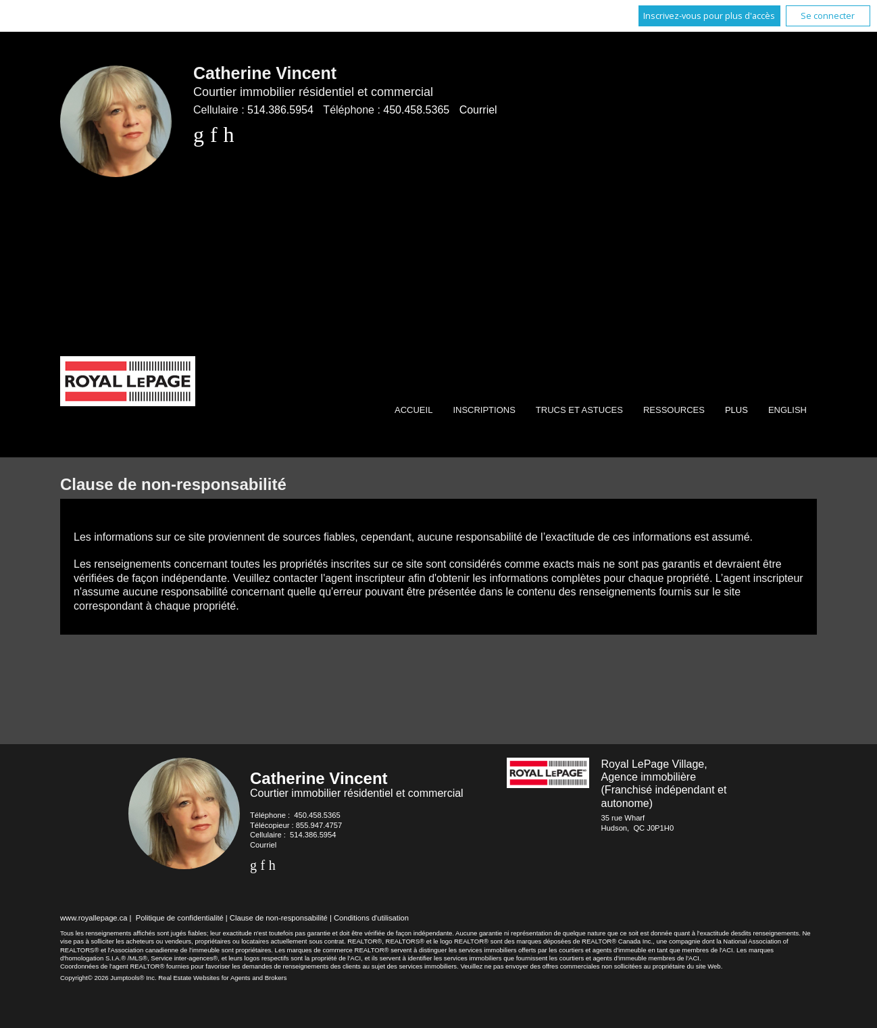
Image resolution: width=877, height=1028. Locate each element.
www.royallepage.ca (94, 918)
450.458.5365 (416, 110)
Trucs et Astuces (579, 410)
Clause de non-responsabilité (279, 918)
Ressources (674, 410)
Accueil (413, 410)
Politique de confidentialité (180, 918)
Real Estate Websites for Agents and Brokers (222, 977)
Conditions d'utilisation (371, 918)
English (787, 410)
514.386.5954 (280, 110)
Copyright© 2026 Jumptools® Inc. (108, 977)
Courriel (478, 110)
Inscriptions (484, 410)
